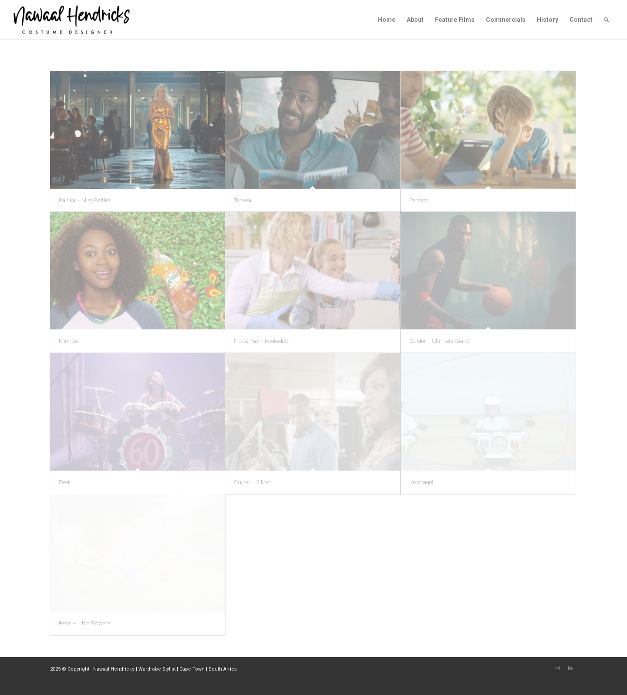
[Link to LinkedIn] (570, 668)
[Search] (606, 19)
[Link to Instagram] (557, 668)
